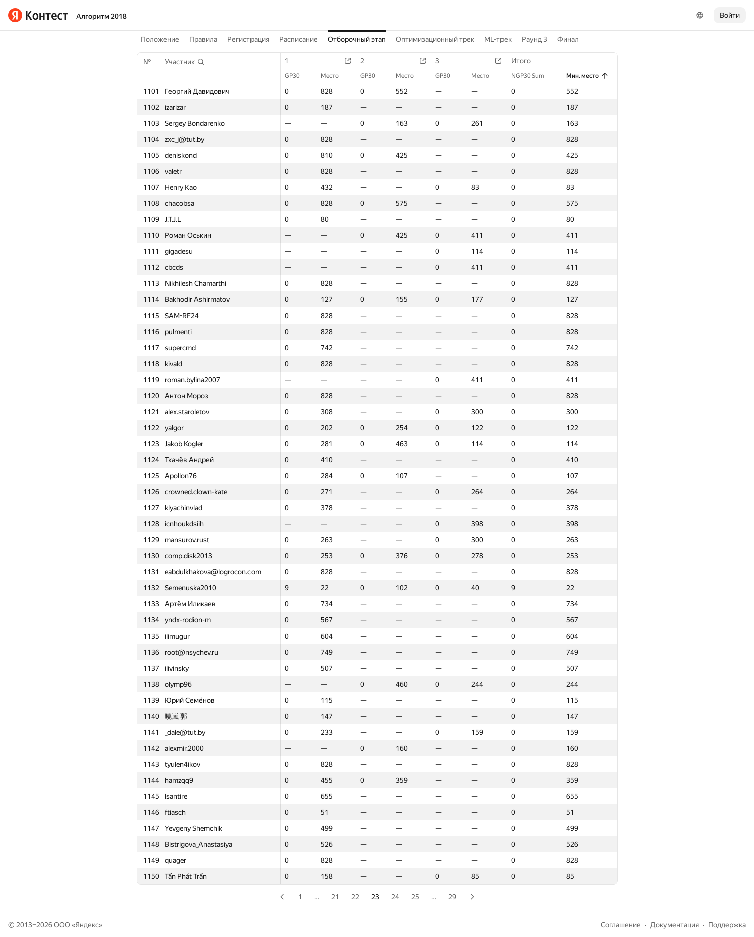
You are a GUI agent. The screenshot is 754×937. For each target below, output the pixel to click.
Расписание (298, 39)
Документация (674, 925)
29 (452, 897)
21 (335, 897)
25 (415, 897)
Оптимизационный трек (435, 39)
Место (335, 76)
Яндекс (87, 925)
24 (395, 897)
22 (355, 897)
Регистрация (248, 39)
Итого (526, 61)
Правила (203, 39)
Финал (568, 39)
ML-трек (498, 39)
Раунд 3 (534, 39)
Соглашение (621, 925)
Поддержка (727, 925)
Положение (160, 39)
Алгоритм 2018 (101, 16)
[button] (185, 62)
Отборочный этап (357, 39)
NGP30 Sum (532, 76)
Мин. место (587, 76)
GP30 (297, 76)
